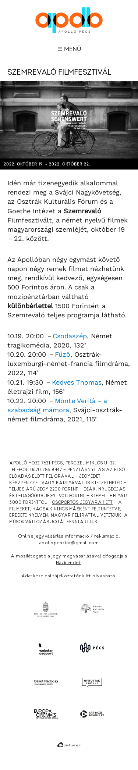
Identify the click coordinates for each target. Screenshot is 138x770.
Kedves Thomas (77, 382)
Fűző (62, 354)
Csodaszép (70, 336)
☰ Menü (69, 49)
